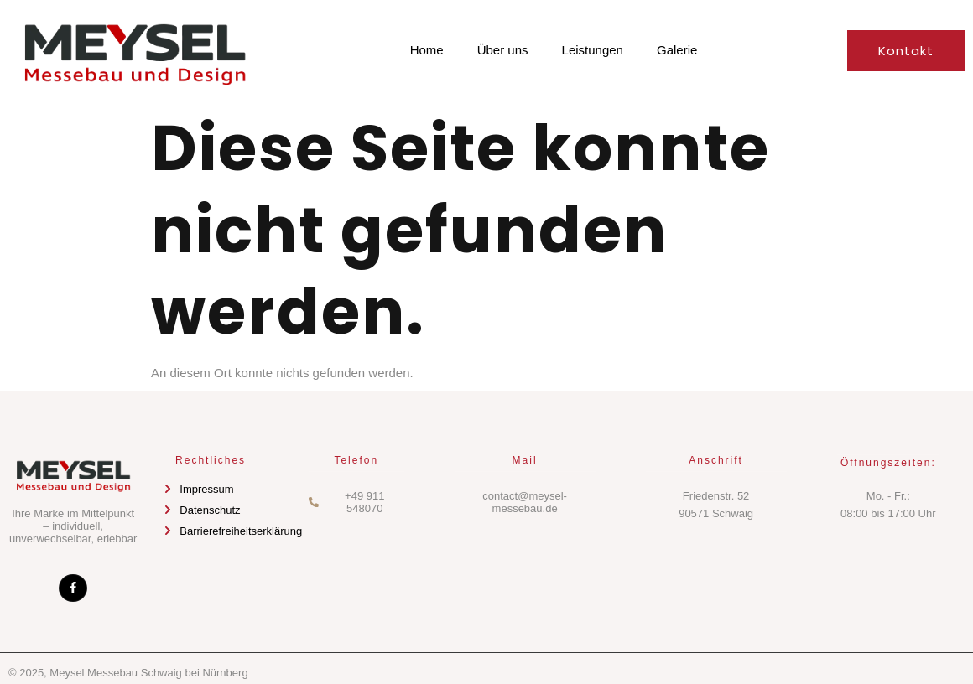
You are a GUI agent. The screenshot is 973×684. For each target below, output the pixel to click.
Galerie (677, 50)
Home (427, 50)
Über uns (502, 50)
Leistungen (592, 50)
